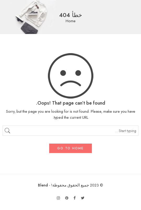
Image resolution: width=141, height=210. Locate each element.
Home (71, 21)
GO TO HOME (70, 148)
